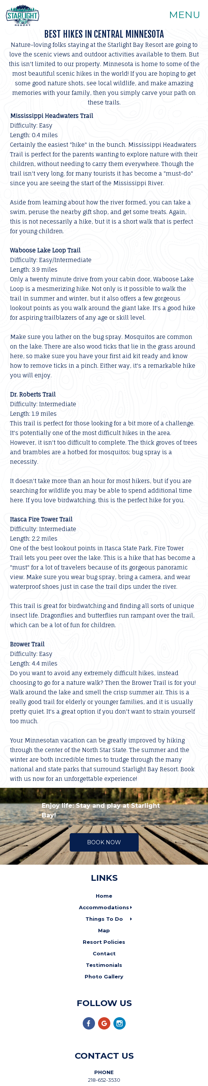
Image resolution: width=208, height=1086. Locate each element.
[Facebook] (89, 1028)
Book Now (104, 842)
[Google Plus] (104, 1028)
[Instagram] (119, 1028)
